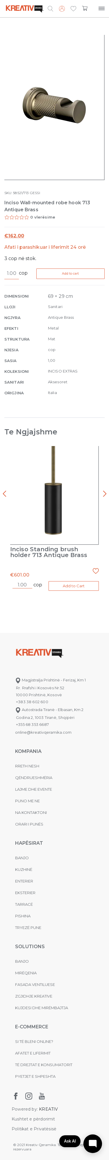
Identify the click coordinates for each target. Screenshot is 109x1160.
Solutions (30, 946)
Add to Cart (74, 585)
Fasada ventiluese (35, 984)
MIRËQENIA (26, 973)
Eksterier (25, 892)
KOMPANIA (28, 751)
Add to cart (70, 273)
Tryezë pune (28, 927)
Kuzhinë (23, 869)
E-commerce (31, 1027)
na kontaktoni (31, 812)
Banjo (22, 857)
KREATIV (48, 1109)
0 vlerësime (42, 217)
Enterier (24, 881)
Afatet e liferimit (33, 1053)
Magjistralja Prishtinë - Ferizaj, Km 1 (50, 680)
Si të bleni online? (34, 1041)
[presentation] (4, 494)
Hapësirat (29, 843)
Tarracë (24, 904)
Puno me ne (27, 801)
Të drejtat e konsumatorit (43, 1064)
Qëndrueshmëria (33, 777)
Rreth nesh (27, 766)
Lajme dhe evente (33, 789)
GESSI (35, 193)
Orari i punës (29, 824)
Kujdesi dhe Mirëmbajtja (41, 1007)
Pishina (23, 916)
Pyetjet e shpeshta (35, 1076)
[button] (73, 9)
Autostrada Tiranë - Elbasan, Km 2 (49, 709)
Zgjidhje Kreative (33, 996)
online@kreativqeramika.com (43, 732)
